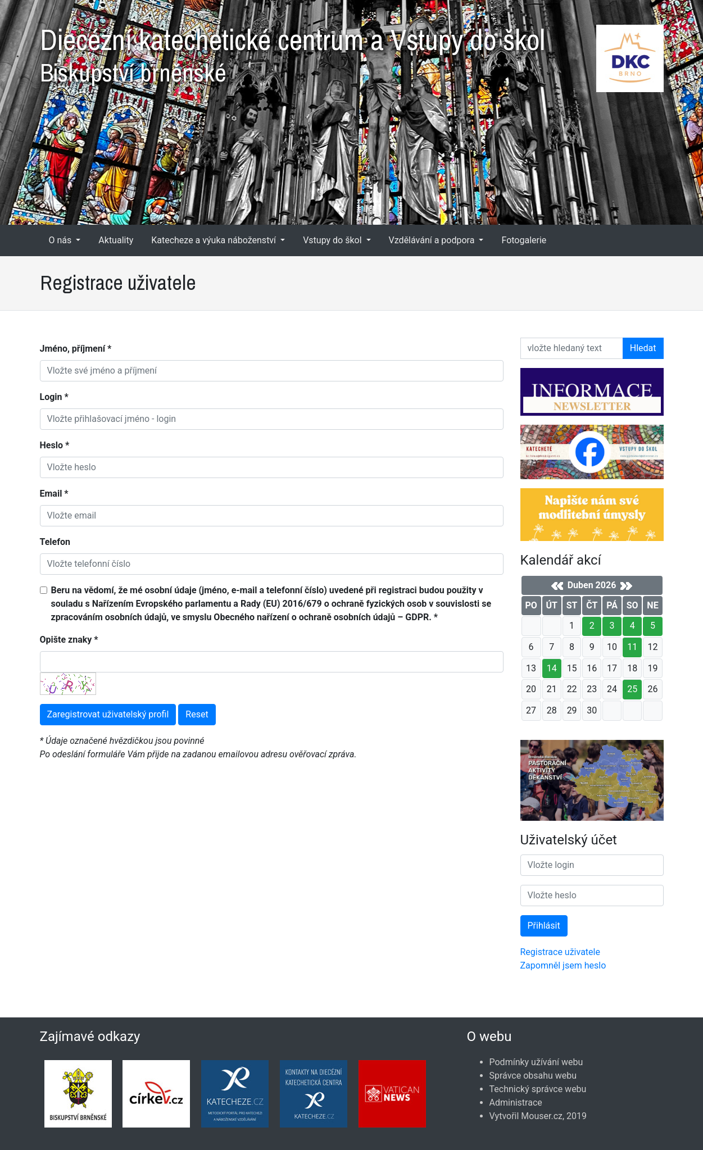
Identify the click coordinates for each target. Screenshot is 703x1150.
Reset (196, 714)
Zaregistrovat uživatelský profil (108, 714)
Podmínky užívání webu (536, 1062)
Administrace (515, 1102)
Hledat (643, 348)
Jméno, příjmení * (76, 348)
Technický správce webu (538, 1089)
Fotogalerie (523, 240)
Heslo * (55, 445)
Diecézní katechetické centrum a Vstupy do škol (352, 50)
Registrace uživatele (560, 952)
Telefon (55, 542)
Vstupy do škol (333, 240)
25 (632, 689)
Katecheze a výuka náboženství (214, 240)
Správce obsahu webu (533, 1075)
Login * (54, 397)
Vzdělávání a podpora (433, 240)
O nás (61, 240)
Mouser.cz (542, 1116)
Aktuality (115, 240)
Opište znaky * (69, 639)
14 (552, 668)
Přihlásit (544, 925)
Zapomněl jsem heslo (563, 965)
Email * (54, 493)
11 (632, 647)
